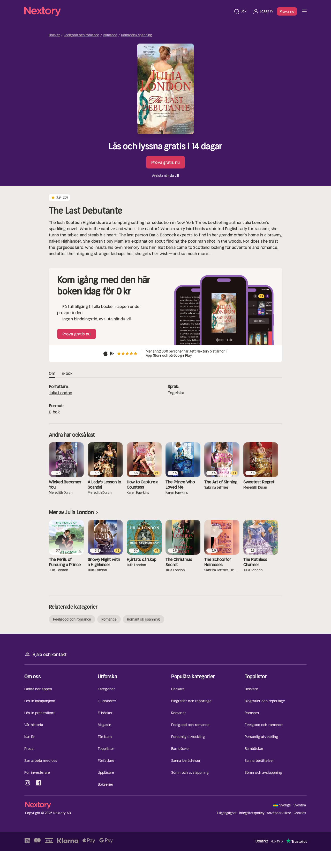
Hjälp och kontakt (45, 654)
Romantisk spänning (136, 35)
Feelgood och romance (81, 35)
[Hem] (127, 11)
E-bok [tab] (67, 373)
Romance (110, 35)
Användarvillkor (279, 813)
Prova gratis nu (165, 162)
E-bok (54, 411)
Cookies (300, 813)
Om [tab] (52, 373)
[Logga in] (263, 11)
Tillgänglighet (226, 813)
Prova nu (287, 11)
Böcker (54, 35)
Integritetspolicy (252, 813)
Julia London (60, 392)
